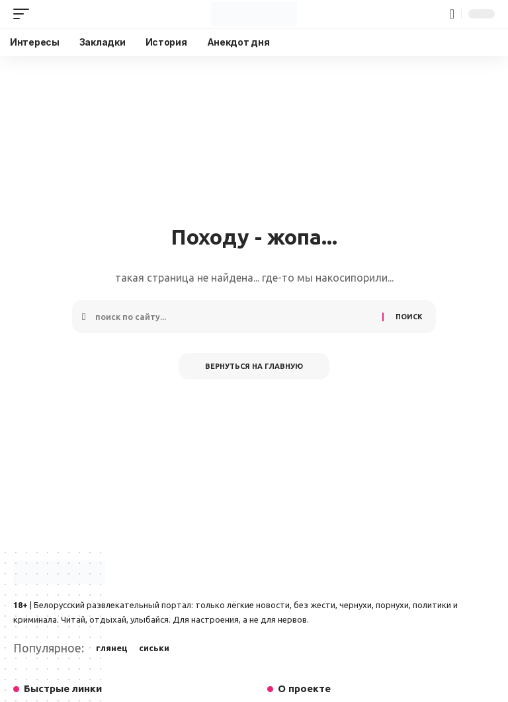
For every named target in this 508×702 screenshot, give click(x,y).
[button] (24, 14)
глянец (112, 647)
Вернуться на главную (254, 366)
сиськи (154, 647)
